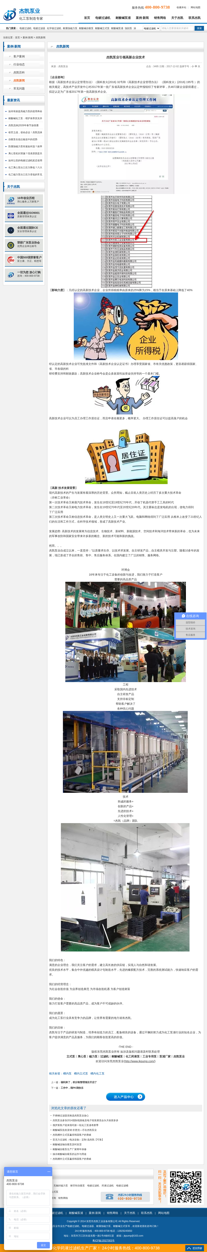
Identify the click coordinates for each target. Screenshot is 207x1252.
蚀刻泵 (128, 28)
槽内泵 (67, 1073)
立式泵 (54, 1191)
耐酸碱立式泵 (102, 28)
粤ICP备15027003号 (103, 1240)
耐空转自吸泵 (77, 1185)
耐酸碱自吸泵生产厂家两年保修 (69, 1149)
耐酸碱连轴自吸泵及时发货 (67, 1144)
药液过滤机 (108, 1185)
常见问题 (19, 88)
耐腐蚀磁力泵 (70, 28)
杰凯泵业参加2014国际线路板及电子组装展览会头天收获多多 (85, 1120)
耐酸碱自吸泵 (86, 28)
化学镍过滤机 (54, 28)
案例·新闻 (142, 17)
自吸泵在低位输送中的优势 (22, 139)
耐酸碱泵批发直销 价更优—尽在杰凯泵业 (75, 1130)
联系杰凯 (195, 17)
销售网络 (160, 17)
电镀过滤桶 (122, 1185)
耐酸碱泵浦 (123, 17)
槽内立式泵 (81, 1073)
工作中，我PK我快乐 (72, 1087)
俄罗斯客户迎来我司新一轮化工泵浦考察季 (75, 1125)
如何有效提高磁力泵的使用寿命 (25, 111)
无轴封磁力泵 (60, 1185)
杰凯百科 (19, 72)
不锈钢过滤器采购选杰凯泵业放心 (71, 1115)
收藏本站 (181, 7)
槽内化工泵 (97, 1073)
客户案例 (19, 56)
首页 (87, 17)
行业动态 (19, 64)
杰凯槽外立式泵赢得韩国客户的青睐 (72, 1134)
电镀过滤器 (39, 28)
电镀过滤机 (102, 17)
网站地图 (195, 7)
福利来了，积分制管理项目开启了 (79, 1082)
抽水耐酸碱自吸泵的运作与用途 (69, 1154)
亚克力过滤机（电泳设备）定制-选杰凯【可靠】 (78, 1139)
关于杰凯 (177, 17)
